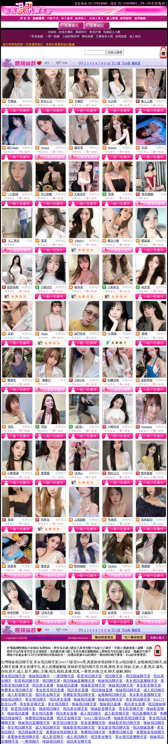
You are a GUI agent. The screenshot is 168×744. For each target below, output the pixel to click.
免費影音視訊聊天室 (79, 695)
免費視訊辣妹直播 (39, 718)
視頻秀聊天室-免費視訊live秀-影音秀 (47, 638)
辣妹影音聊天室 (93, 685)
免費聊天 (127, 333)
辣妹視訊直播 (67, 685)
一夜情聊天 (30, 741)
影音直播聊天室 (93, 723)
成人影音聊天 (53, 737)
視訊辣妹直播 (102, 690)
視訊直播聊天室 (144, 713)
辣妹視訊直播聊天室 (34, 723)
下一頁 (115, 63)
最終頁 (136, 63)
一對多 (162, 194)
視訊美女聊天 (101, 737)
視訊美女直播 (42, 685)
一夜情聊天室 (63, 676)
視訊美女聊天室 (47, 695)
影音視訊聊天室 (89, 676)
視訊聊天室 (114, 676)
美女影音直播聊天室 (145, 695)
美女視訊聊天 (35, 699)
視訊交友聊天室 (69, 718)
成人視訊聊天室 (47, 727)
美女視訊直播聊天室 (142, 681)
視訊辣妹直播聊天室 (79, 681)
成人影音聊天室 (19, 695)
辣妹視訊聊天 (39, 676)
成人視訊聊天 (90, 713)
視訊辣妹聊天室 (138, 676)
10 (108, 63)
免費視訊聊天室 (93, 732)
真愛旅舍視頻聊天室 (62, 732)
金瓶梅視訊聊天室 (112, 695)
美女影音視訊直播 (50, 690)
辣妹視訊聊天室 (110, 681)
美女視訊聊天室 (13, 676)
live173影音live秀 (97, 718)
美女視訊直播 (42, 713)
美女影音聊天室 (148, 685)
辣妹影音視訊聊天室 (130, 718)
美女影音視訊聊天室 (114, 727)
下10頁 (126, 63)
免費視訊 (27, 101)
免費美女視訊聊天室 (17, 690)
